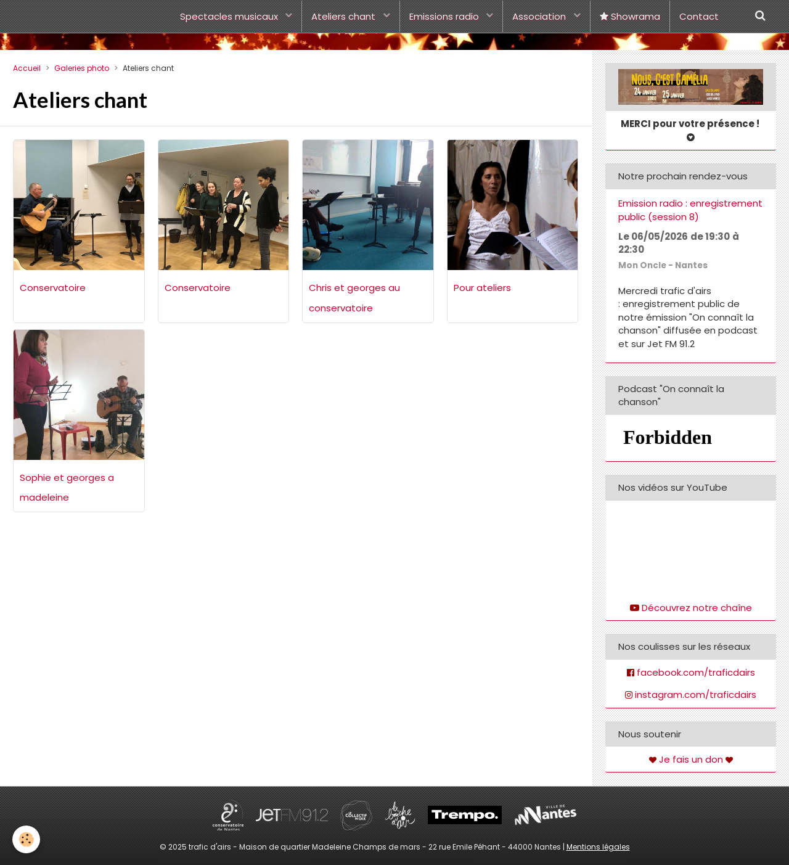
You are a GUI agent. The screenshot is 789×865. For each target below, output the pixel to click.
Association (540, 16)
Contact (699, 16)
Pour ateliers (482, 287)
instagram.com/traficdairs (695, 694)
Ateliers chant (344, 16)
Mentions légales (598, 847)
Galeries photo (81, 68)
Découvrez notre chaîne (697, 607)
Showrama (630, 16)
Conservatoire (53, 287)
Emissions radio (445, 16)
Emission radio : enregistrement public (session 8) (690, 210)
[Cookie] (26, 839)
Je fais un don (691, 759)
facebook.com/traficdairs (696, 672)
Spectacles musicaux (230, 16)
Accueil (27, 68)
